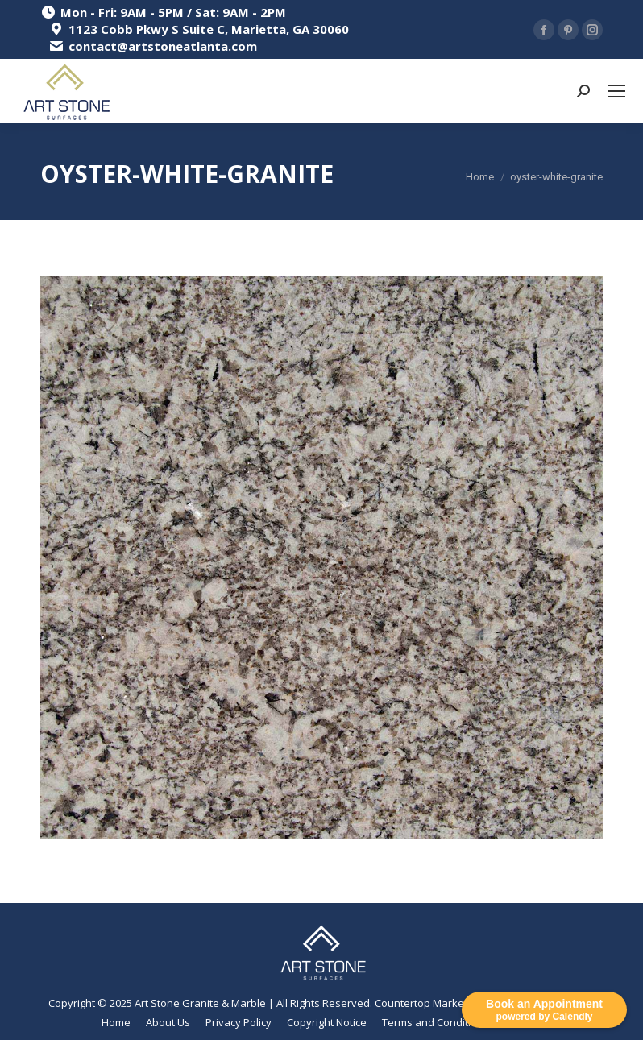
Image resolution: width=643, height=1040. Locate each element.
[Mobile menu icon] (616, 91)
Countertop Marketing (428, 1003)
